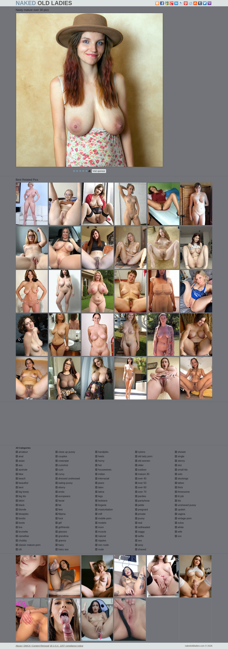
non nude (102, 545)
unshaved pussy (185, 505)
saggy (140, 531)
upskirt (180, 509)
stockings (181, 478)
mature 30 (142, 474)
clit (19, 549)
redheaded (142, 527)
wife (178, 531)
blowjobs (22, 514)
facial (59, 500)
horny (99, 460)
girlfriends (62, 527)
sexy (139, 545)
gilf (58, 522)
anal (19, 456)
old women (142, 460)
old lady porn (143, 456)
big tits (21, 496)
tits (178, 500)
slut (178, 465)
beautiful (22, 483)
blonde (21, 509)
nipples (100, 540)
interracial (102, 478)
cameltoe (22, 536)
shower (180, 452)
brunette (22, 531)
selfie (139, 536)
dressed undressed (67, 478)
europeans (62, 496)
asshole (21, 469)
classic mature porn (28, 545)
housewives (103, 469)
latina (99, 491)
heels (99, 456)
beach (20, 478)
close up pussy (65, 452)
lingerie (100, 505)
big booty (22, 491)
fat (58, 505)
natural (100, 536)
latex (99, 487)
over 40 (140, 478)
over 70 (140, 491)
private (140, 514)
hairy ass (61, 549)
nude (99, 549)
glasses (61, 531)
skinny (180, 460)
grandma (61, 536)
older (139, 465)
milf (98, 514)
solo (178, 474)
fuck (59, 518)
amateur (22, 452)
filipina (60, 514)
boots (20, 522)
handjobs (101, 452)
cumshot (61, 465)
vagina (180, 514)
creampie (62, 460)
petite (139, 505)
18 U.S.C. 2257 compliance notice (66, 646)
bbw (19, 474)
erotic (60, 491)
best (19, 487)
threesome (182, 491)
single (179, 456)
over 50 (140, 483)
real (138, 522)
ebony (60, 487)
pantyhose (142, 500)
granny (60, 540)
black (20, 505)
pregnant (141, 509)
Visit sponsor (99, 171)
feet (59, 509)
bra (19, 527)
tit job (179, 496)
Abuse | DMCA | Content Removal (32, 646)
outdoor (141, 469)
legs (99, 496)
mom (99, 527)
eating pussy (64, 483)
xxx (178, 536)
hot (98, 465)
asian (20, 460)
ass (19, 465)
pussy (140, 518)
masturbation (104, 509)
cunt (59, 469)
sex (138, 540)
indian (100, 474)
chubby (21, 540)
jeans (99, 483)
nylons (140, 452)
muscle (100, 531)
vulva (179, 522)
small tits (181, 469)
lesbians (101, 500)
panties (140, 496)
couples (61, 456)
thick (179, 487)
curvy (59, 474)
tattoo (179, 483)
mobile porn (103, 518)
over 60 (140, 487)
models (100, 522)
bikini (20, 500)
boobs (20, 518)
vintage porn (183, 518)
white (179, 527)
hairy (59, 545)
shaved (140, 549)
